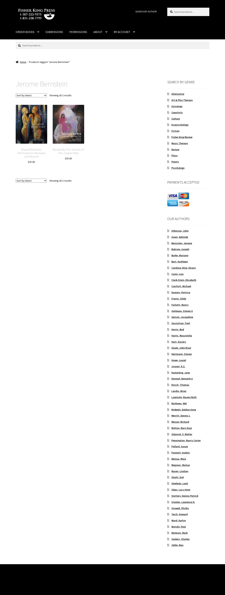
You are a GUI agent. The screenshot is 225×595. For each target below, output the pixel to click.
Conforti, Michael (181, 286)
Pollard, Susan (179, 446)
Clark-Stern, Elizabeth (183, 280)
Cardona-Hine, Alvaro (183, 267)
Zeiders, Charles (180, 539)
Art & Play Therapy (182, 100)
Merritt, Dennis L (180, 415)
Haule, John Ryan (181, 347)
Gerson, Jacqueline (182, 317)
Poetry (175, 161)
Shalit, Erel (177, 477)
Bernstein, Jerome (181, 243)
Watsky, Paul (178, 526)
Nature (175, 149)
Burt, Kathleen (179, 261)
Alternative (177, 94)
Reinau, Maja (178, 458)
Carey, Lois (177, 274)
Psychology (178, 168)
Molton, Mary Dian (181, 428)
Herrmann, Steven (181, 354)
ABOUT (98, 32)
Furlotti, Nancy (180, 304)
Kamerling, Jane (180, 372)
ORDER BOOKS (25, 32)
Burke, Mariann (179, 255)
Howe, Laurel (178, 360)
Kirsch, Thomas (180, 384)
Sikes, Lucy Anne (180, 489)
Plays (174, 155)
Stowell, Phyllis (180, 508)
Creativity (177, 112)
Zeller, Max (177, 545)
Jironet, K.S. (178, 366)
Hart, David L (178, 341)
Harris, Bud (177, 329)
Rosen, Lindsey (179, 471)
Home (23, 62)
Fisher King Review (181, 137)
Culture (175, 118)
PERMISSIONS (78, 32)
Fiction (175, 131)
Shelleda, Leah (179, 483)
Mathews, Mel (179, 403)
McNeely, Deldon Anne (183, 409)
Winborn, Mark (179, 532)
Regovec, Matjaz (180, 465)
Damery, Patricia (180, 292)
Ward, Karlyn (178, 520)
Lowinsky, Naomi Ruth (184, 397)
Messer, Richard (180, 421)
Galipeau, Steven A (182, 311)
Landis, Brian (178, 391)
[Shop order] (31, 95)
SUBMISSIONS (54, 32)
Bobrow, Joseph (180, 249)
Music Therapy (179, 143)
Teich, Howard (179, 514)
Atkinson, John (180, 230)
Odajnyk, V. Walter (181, 434)
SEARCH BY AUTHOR (146, 11)
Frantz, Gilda (178, 298)
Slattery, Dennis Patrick (184, 495)
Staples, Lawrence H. (183, 502)
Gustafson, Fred (180, 323)
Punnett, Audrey (180, 452)
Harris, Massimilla (181, 335)
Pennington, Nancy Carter (186, 440)
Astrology (177, 106)
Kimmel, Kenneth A (182, 378)
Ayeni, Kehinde (179, 237)
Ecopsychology (180, 124)
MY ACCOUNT (122, 32)
